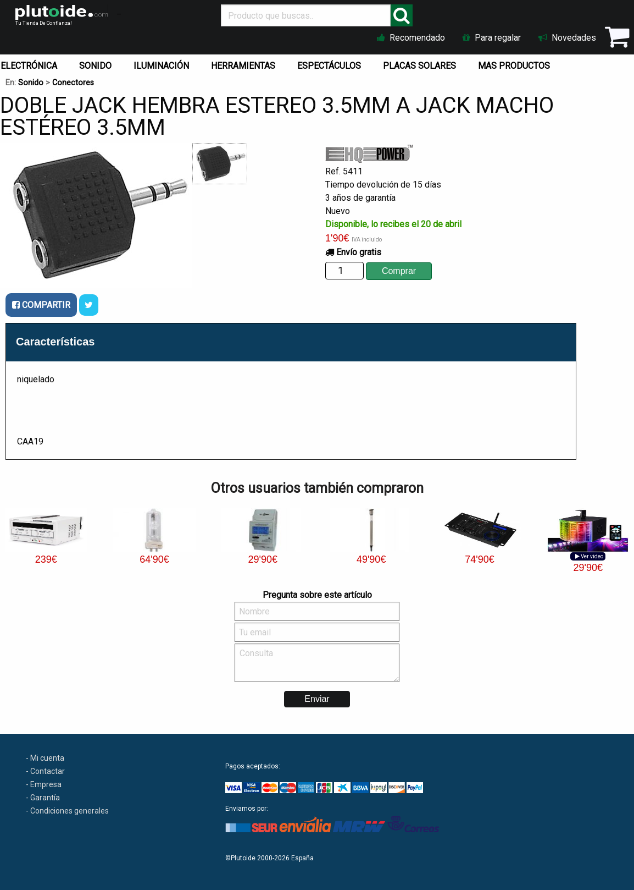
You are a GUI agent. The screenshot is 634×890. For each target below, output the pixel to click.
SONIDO (95, 66)
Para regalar (492, 37)
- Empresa (44, 784)
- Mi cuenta (45, 758)
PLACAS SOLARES (419, 66)
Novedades (567, 37)
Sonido (30, 82)
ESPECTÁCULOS (329, 66)
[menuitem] (97, 63)
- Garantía (43, 797)
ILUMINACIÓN (161, 66)
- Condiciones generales (67, 810)
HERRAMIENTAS (243, 66)
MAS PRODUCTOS (514, 66)
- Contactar (45, 771)
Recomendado (411, 37)
